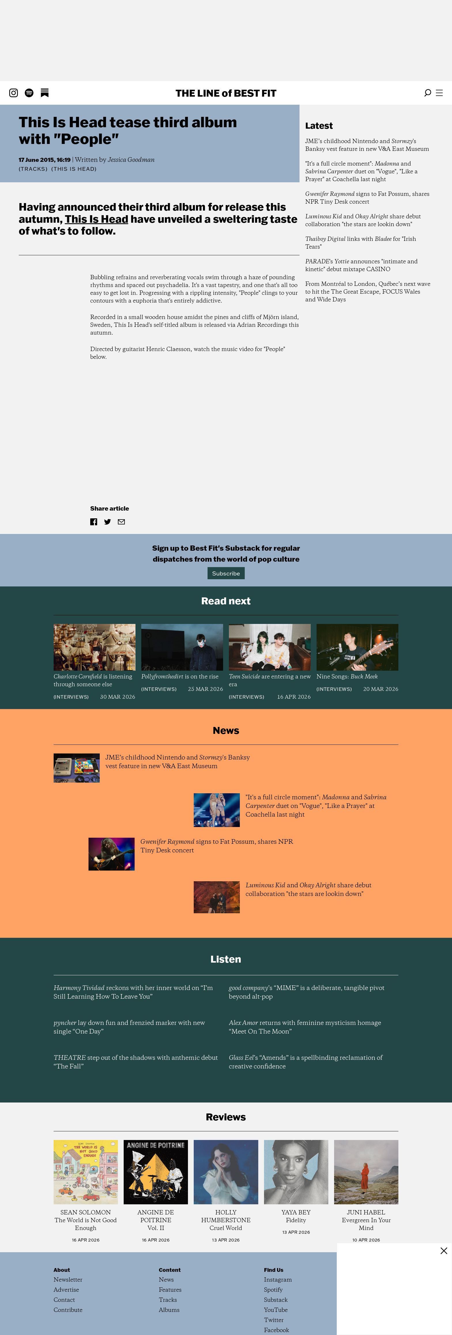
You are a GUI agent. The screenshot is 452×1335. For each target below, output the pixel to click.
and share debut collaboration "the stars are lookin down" (363, 220)
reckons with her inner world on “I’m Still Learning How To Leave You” (133, 992)
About (62, 1269)
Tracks (33, 169)
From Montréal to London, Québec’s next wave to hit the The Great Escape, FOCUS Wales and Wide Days (367, 292)
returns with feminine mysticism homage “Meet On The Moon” (305, 1027)
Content (170, 1269)
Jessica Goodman (131, 160)
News (166, 1280)
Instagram (278, 1280)
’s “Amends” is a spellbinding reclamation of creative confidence (306, 1062)
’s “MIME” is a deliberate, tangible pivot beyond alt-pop (307, 992)
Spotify (273, 1290)
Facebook (276, 1330)
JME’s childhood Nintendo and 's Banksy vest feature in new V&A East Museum (367, 145)
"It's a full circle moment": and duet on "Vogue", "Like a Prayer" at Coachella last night (361, 171)
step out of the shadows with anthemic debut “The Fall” (136, 1062)
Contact (64, 1300)
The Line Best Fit (226, 93)
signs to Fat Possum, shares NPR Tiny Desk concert (367, 198)
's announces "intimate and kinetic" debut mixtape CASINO (361, 265)
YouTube (276, 1310)
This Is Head (96, 218)
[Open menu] (439, 93)
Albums (169, 1310)
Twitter (274, 1320)
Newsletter (68, 1280)
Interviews (71, 697)
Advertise (66, 1290)
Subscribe (226, 573)
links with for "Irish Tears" (360, 243)
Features (170, 1290)
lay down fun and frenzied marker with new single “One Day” (129, 1027)
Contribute (68, 1310)
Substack (276, 1300)
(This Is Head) (74, 169)
